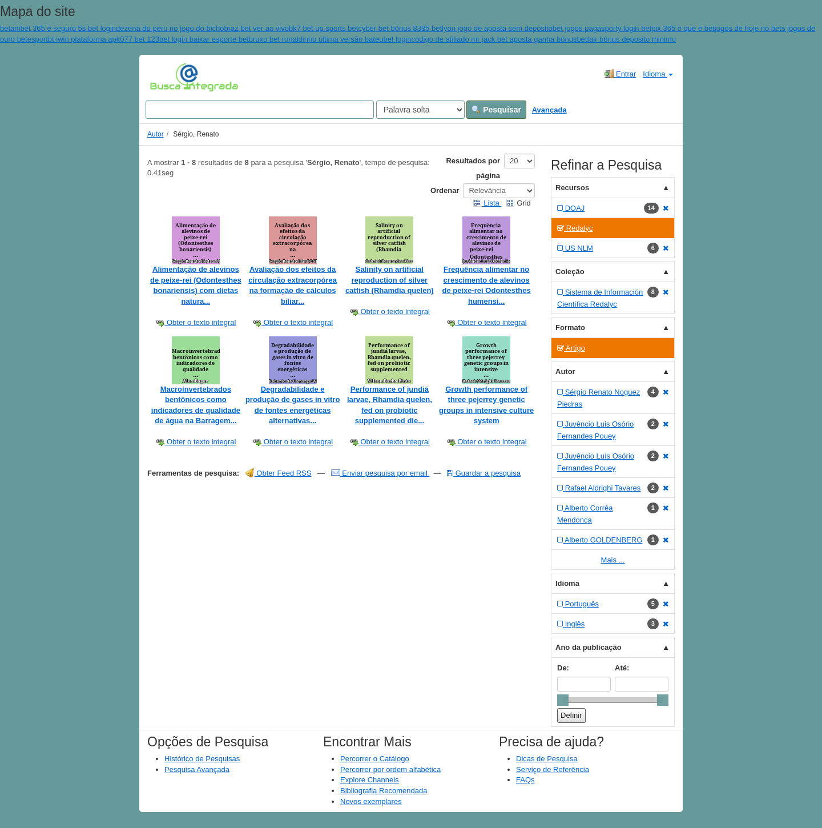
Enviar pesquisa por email (380, 473)
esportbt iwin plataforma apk (73, 39)
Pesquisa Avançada (196, 769)
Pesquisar (496, 109)
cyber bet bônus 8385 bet (400, 28)
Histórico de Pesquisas (202, 758)
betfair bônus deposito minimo (626, 39)
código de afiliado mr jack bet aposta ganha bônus (494, 39)
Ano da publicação (588, 647)
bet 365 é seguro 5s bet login (68, 28)
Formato (570, 327)
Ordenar (445, 190)
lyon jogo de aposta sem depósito (497, 28)
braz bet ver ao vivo (256, 28)
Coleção (570, 271)
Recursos (572, 187)
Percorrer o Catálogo (374, 758)
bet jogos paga (577, 28)
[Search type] (420, 110)
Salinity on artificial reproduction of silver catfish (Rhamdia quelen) (389, 280)
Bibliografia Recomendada (383, 790)
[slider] (563, 700)
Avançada (549, 110)
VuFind (168, 77)
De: (563, 668)
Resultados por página (473, 168)
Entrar (620, 73)
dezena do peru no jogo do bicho (170, 28)
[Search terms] (260, 110)
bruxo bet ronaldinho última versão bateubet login (330, 39)
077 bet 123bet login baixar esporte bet (184, 39)
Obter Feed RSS (278, 473)
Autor (155, 134)
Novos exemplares (371, 801)
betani (10, 28)
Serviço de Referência (552, 769)
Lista (487, 203)
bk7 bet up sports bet (323, 28)
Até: (622, 668)
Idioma (658, 74)
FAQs (525, 779)
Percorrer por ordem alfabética (390, 769)
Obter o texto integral (195, 322)
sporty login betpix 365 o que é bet (658, 28)
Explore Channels (369, 779)
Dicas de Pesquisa (547, 758)
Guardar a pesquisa (484, 473)
